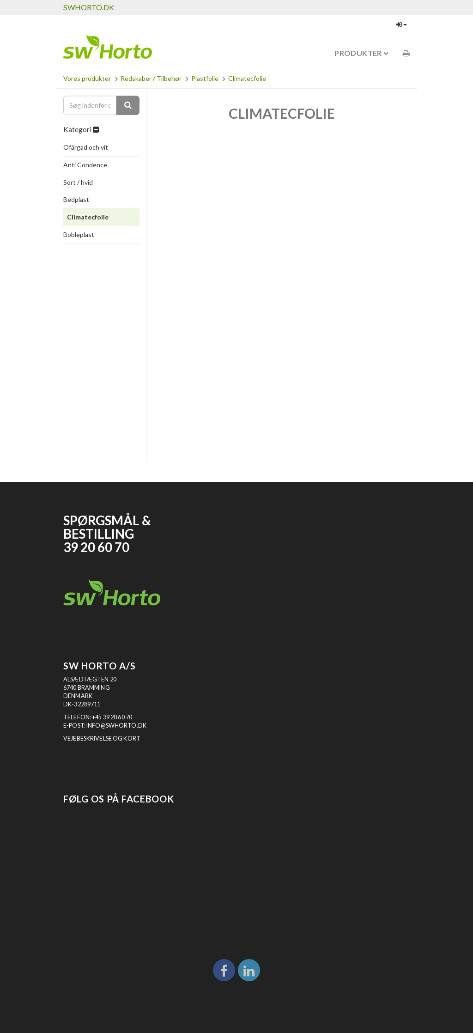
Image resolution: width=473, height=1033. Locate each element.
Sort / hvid (78, 182)
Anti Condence (85, 165)
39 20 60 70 (96, 547)
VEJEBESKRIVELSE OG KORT (101, 738)
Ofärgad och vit (85, 147)
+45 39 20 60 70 (112, 717)
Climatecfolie (247, 78)
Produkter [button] (361, 53)
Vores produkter (87, 78)
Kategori (81, 129)
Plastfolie (204, 78)
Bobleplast (78, 234)
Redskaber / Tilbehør (151, 78)
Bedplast (76, 199)
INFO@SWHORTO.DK (116, 725)
